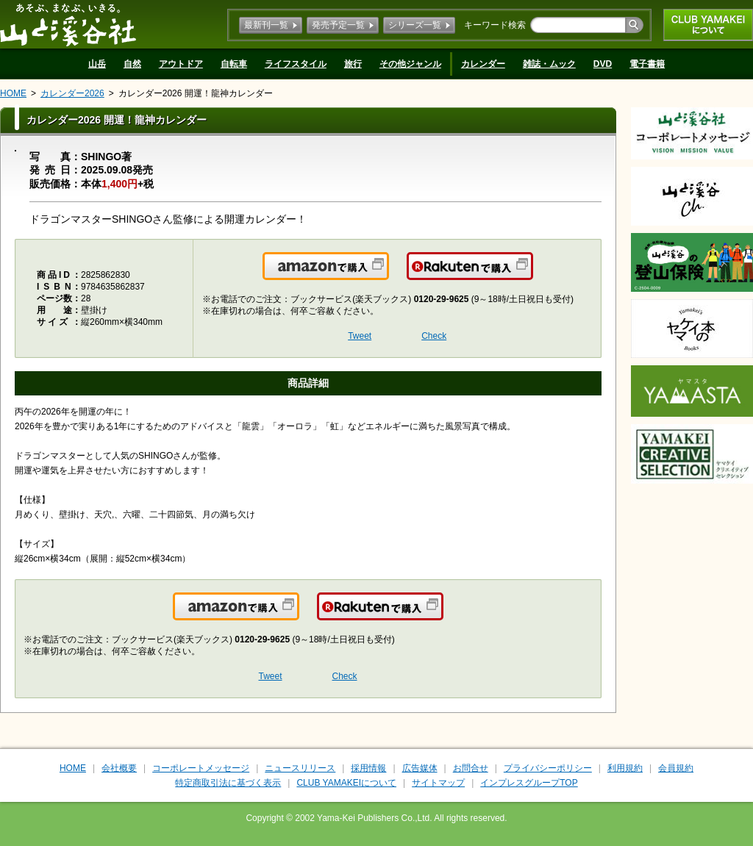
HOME (13, 93)
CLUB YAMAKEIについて (708, 25)
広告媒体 (420, 768)
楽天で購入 (532, 275)
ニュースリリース (300, 768)
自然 (132, 64)
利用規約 (625, 768)
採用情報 (368, 768)
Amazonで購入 (388, 275)
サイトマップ (438, 783)
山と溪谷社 (68, 24)
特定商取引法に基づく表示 (228, 783)
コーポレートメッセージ (200, 768)
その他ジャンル (410, 64)
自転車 (234, 64)
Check (433, 336)
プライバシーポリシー (548, 768)
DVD (602, 64)
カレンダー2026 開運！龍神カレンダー (195, 93)
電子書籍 (647, 64)
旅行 (353, 64)
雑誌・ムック (549, 64)
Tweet (359, 336)
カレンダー (483, 64)
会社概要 (119, 768)
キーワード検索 (495, 25)
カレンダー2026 (72, 93)
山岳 (97, 64)
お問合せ (470, 768)
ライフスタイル (295, 64)
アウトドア (181, 64)
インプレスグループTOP (528, 783)
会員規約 (675, 768)
